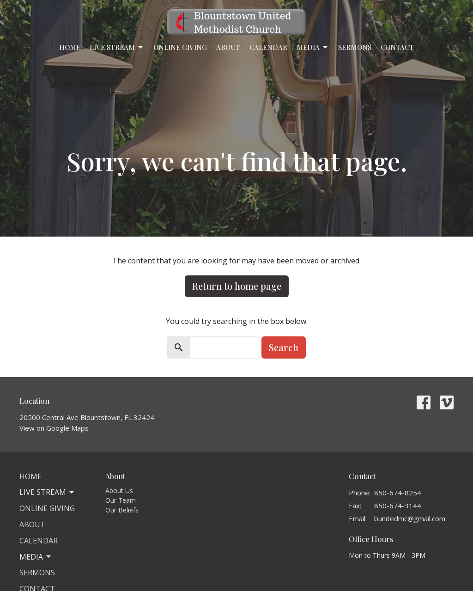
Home (69, 47)
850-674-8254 (397, 492)
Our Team (120, 500)
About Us (119, 490)
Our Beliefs (122, 510)
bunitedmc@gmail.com (409, 518)
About (228, 47)
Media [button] (35, 557)
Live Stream (117, 47)
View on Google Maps (54, 428)
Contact (397, 47)
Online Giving (180, 47)
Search (283, 347)
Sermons (354, 47)
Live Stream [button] (47, 492)
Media (313, 47)
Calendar (268, 47)
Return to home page (236, 286)
